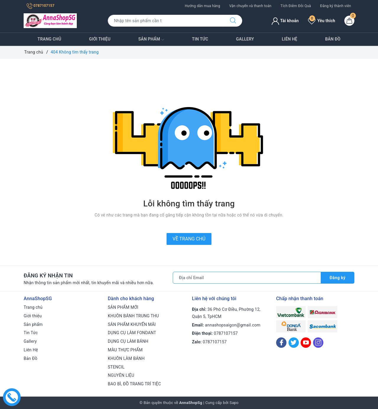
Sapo (234, 402)
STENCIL (116, 367)
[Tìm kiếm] (233, 21)
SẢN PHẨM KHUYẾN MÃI (132, 324)
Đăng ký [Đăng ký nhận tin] (338, 277)
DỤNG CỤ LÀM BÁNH (128, 341)
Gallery (245, 39)
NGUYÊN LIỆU (121, 375)
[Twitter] (294, 342)
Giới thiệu (100, 39)
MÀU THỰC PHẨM (125, 349)
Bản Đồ (332, 39)
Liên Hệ (289, 39)
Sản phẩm (151, 40)
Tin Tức (200, 39)
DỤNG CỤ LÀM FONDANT (132, 332)
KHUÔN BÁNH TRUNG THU (133, 315)
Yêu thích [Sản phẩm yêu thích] (321, 20)
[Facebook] (281, 342)
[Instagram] (318, 342)
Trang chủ (49, 39)
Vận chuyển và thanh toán (250, 6)
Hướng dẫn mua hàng (202, 6)
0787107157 (40, 5)
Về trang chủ (188, 239)
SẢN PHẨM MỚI (123, 307)
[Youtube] (306, 342)
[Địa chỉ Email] (247, 278)
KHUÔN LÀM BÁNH (126, 358)
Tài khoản (285, 20)
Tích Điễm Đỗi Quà (296, 6)
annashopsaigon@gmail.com (232, 325)
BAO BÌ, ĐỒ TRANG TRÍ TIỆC (134, 383)
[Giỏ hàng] (349, 21)
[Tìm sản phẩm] (166, 21)
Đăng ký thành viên (335, 6)
